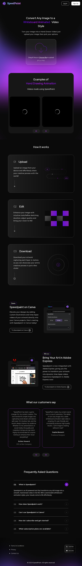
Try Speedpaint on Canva (21, 330)
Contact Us (15, 553)
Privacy (13, 549)
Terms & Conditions (17, 546)
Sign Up (75, 3)
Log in (65, 3)
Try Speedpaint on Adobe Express (56, 387)
